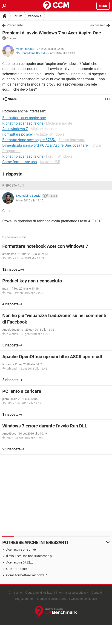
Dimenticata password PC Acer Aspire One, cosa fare (45, 145)
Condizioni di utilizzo (38, 592)
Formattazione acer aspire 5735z (29, 140)
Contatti (97, 592)
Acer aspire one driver (21, 549)
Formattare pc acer (17, 134)
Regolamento (24, 598)
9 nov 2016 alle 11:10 (61, 53)
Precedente (15, 25)
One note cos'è (16, 569)
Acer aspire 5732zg (20, 562)
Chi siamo (15, 592)
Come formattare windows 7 (26, 575)
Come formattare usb (19, 162)
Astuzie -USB (50, 162)
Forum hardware (71, 140)
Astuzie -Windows (50, 134)
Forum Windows (59, 156)
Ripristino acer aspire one (22, 156)
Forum (17, 16)
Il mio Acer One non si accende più (30, 556)
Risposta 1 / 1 (13, 185)
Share (12, 99)
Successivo (97, 25)
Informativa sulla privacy (72, 592)
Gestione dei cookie (84, 598)
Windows (34, 16)
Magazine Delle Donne (52, 598)
